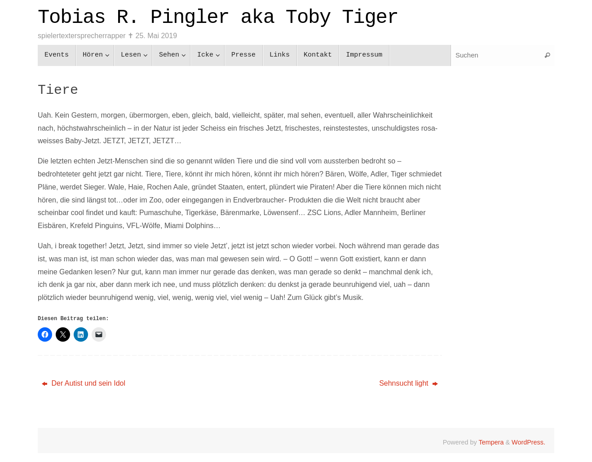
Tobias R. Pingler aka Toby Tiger (218, 17)
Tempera (491, 442)
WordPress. (528, 442)
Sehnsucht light (408, 383)
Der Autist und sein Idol (83, 383)
